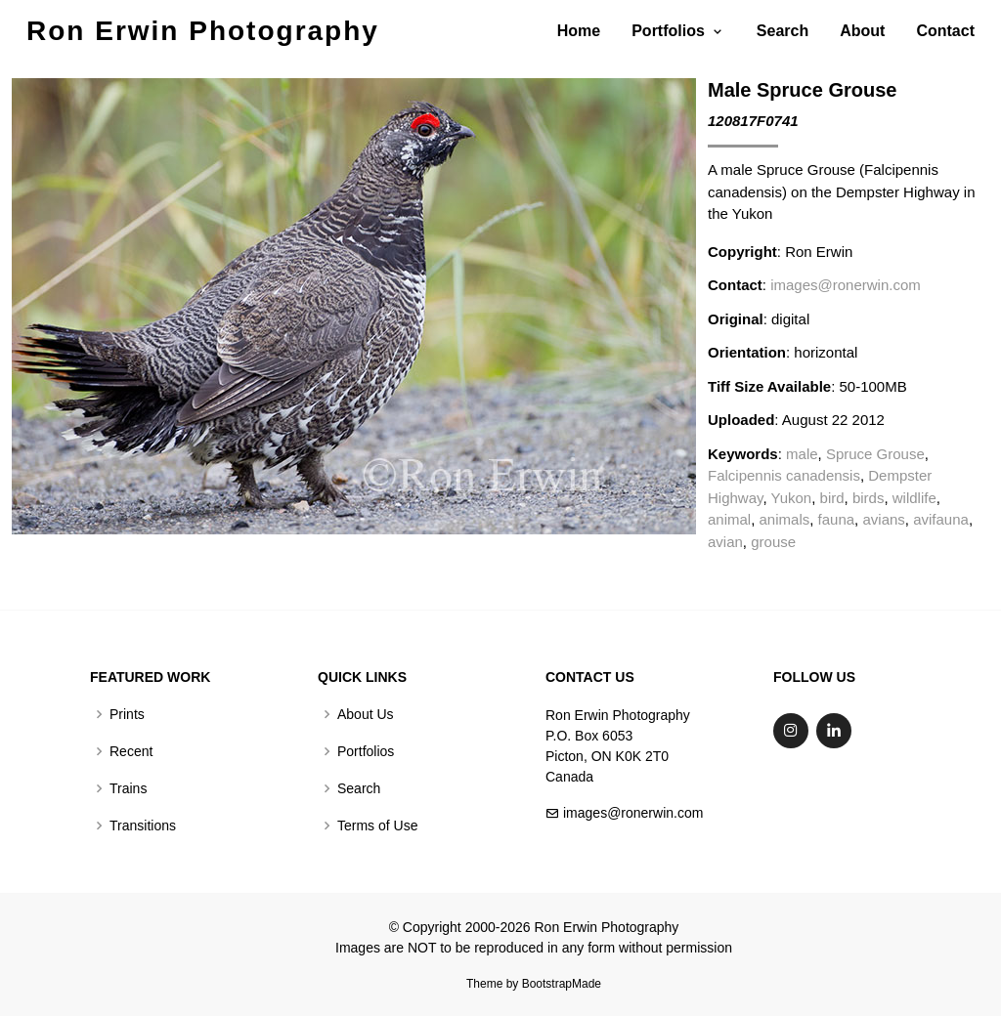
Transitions (142, 825)
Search (782, 30)
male (802, 453)
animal (729, 519)
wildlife (914, 497)
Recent (130, 751)
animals (785, 519)
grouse (773, 541)
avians (883, 519)
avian (725, 541)
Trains (128, 788)
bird (832, 497)
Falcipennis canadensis (784, 475)
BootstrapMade (561, 984)
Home (578, 30)
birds (868, 497)
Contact (945, 30)
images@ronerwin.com (845, 284)
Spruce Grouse (875, 453)
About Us (365, 714)
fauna (836, 519)
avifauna (941, 519)
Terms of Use (377, 825)
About (862, 30)
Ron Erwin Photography (202, 31)
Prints (127, 714)
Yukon (791, 497)
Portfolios (365, 751)
